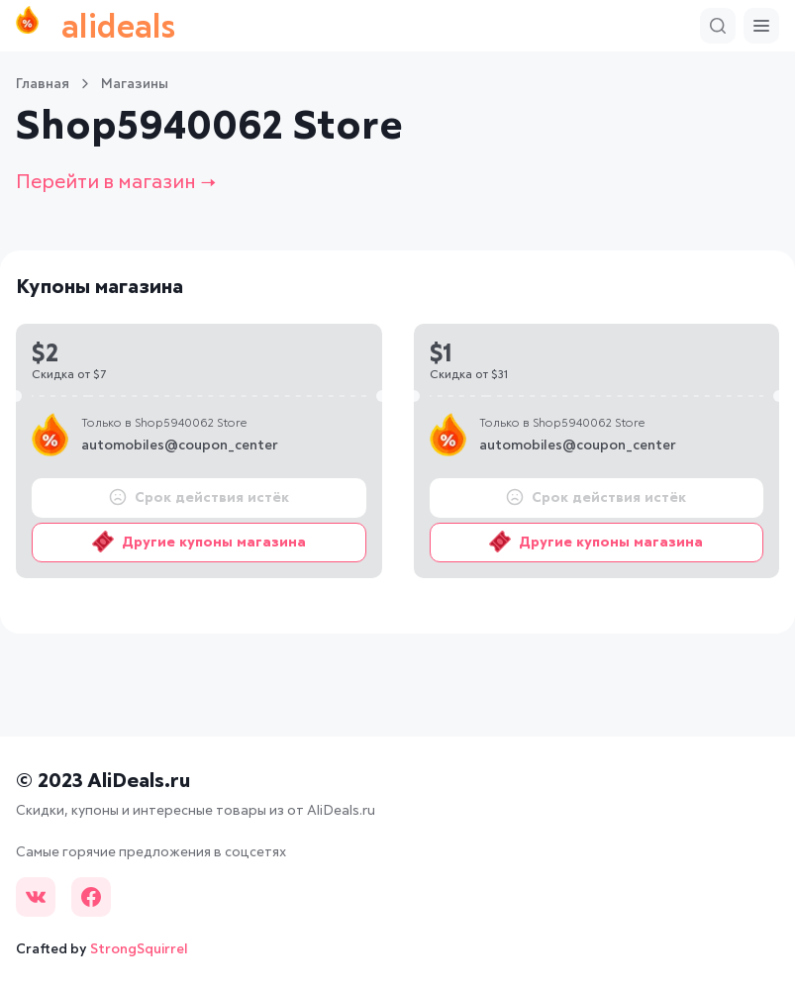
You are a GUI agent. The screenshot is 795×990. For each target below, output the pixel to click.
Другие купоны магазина (199, 541)
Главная (42, 84)
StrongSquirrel (139, 949)
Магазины (134, 84)
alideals (95, 26)
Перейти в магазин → (116, 182)
